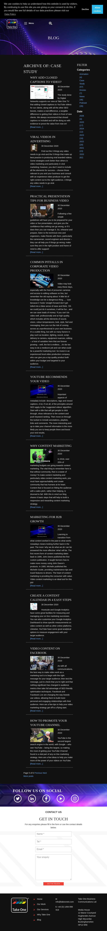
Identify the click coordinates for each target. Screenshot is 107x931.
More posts (28, 776)
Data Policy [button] (10, 14)
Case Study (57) (82, 83)
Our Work (41, 904)
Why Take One (43, 914)
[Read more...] (36, 127)
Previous (38, 773)
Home (39, 899)
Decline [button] (85, 9)
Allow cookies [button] (97, 9)
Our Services (43, 909)
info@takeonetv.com (65, 902)
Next (45, 773)
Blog (39, 920)
